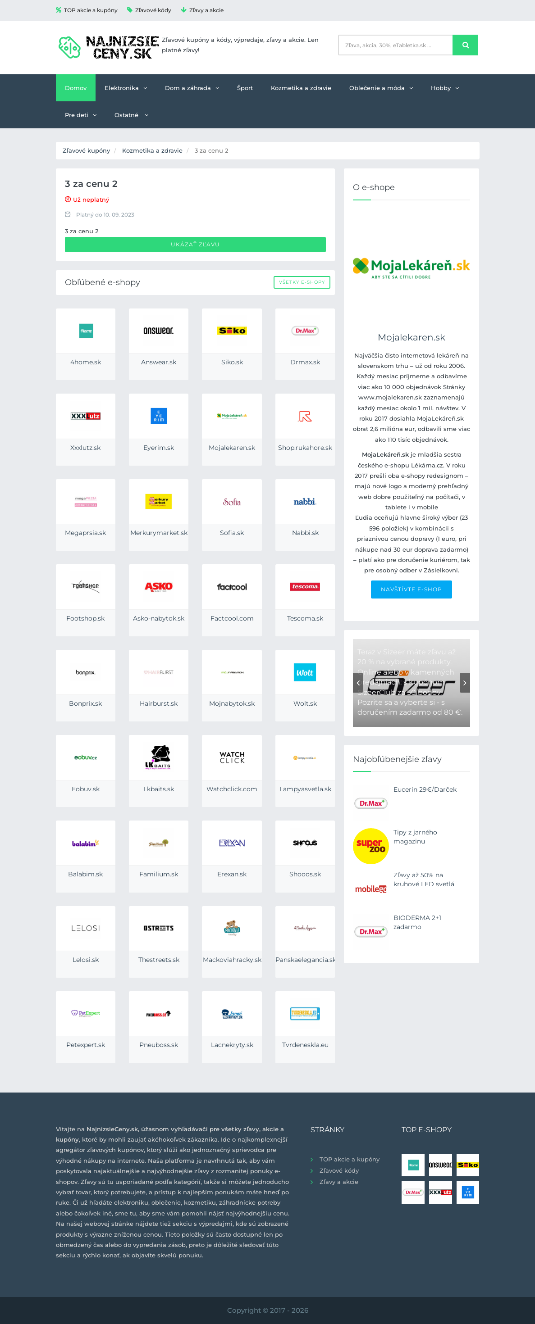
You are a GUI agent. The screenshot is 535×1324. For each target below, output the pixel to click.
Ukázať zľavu (195, 244)
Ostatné (131, 114)
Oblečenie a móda (381, 87)
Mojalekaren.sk (411, 337)
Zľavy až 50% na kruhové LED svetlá (423, 879)
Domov (76, 87)
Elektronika (126, 87)
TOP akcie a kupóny (87, 10)
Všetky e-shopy (302, 282)
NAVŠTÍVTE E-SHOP (411, 589)
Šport (245, 87)
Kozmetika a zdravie (301, 87)
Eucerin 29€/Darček (425, 789)
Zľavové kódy (149, 10)
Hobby (445, 87)
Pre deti (80, 114)
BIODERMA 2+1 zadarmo (417, 922)
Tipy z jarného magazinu (415, 836)
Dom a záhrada (192, 87)
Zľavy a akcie (202, 10)
